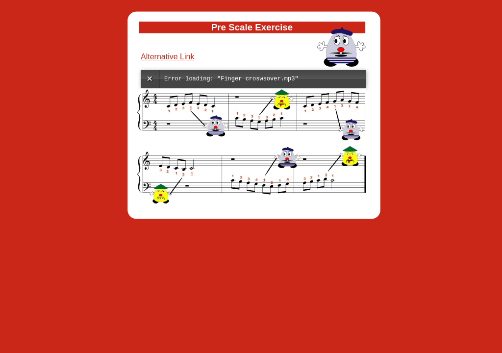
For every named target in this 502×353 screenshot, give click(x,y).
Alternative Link (167, 56)
